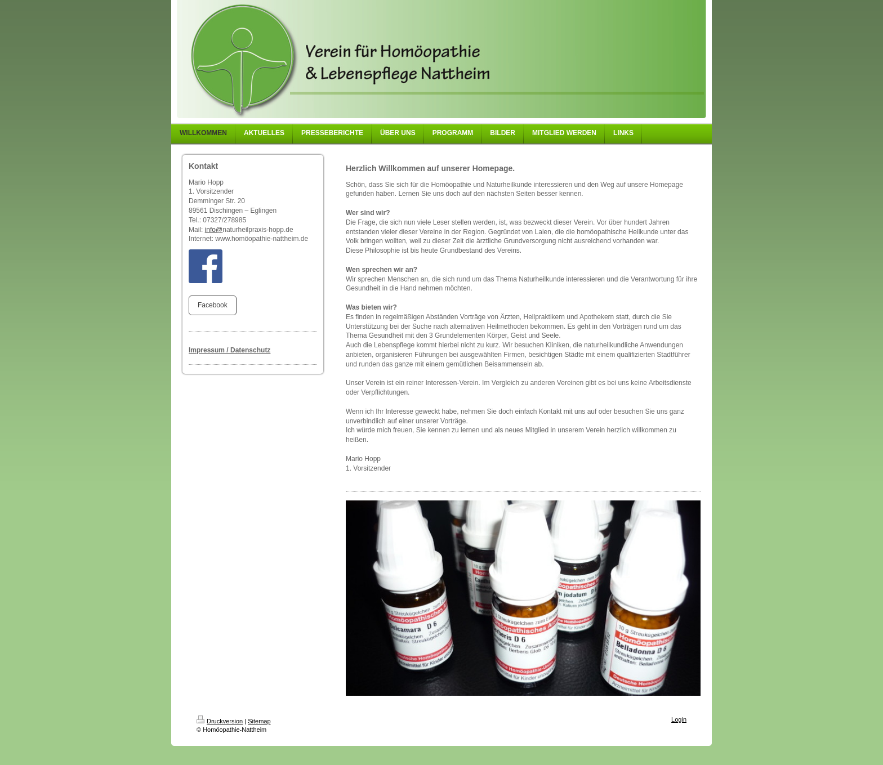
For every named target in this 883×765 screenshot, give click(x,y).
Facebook (213, 305)
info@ (214, 230)
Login (678, 719)
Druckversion (220, 721)
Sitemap (259, 721)
